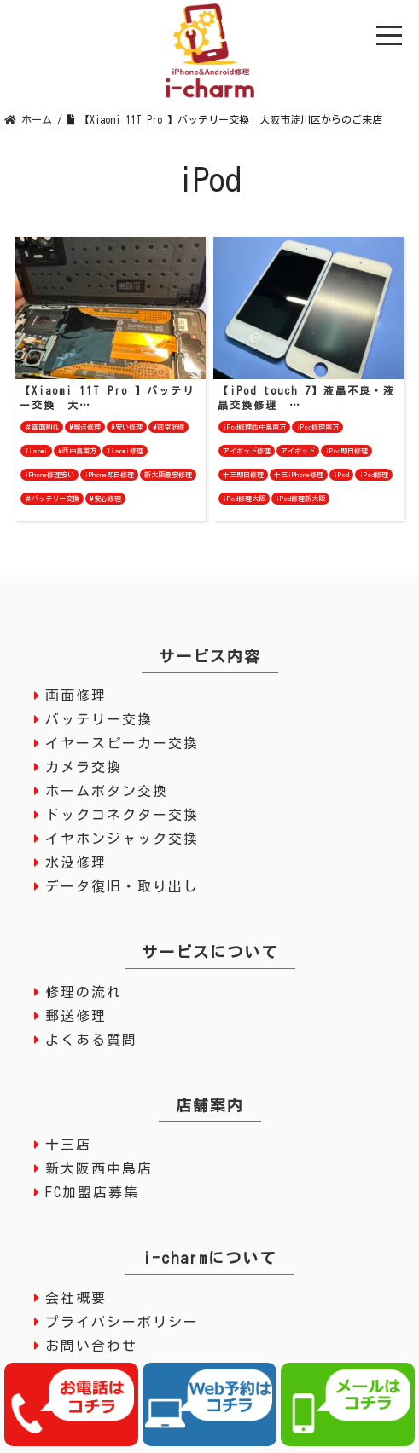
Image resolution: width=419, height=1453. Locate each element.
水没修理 (76, 862)
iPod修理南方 (317, 427)
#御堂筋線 (168, 427)
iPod (341, 474)
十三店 (68, 1144)
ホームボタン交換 (106, 791)
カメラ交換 (83, 767)
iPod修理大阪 (244, 498)
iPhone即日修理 (109, 474)
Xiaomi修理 (125, 450)
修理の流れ (83, 992)
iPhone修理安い (49, 474)
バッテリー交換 (99, 719)
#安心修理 (105, 498)
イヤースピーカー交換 (122, 743)
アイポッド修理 (247, 450)
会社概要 (76, 1298)
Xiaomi (36, 450)
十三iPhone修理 (298, 474)
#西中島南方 (77, 450)
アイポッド (298, 450)
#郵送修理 (85, 427)
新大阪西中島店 (99, 1168)
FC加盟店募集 (92, 1192)
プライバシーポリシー (122, 1322)
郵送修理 (76, 1016)
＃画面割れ (42, 427)
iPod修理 (373, 474)
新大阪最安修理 (168, 474)
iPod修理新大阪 (300, 498)
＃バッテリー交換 (52, 498)
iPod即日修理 (346, 450)
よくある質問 (91, 1040)
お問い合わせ (91, 1345)
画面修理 (76, 695)
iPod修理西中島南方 (254, 427)
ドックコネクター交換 (122, 815)
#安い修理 (127, 427)
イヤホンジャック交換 (122, 838)
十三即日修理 (243, 474)
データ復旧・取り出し (122, 886)
